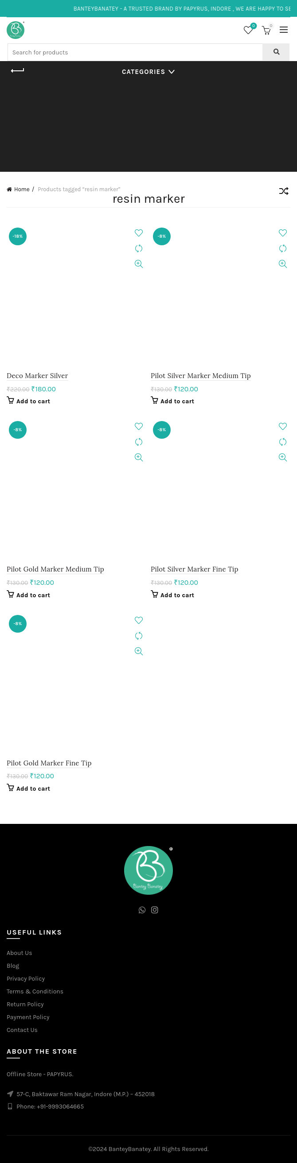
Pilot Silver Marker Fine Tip (194, 569)
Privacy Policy (26, 978)
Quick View (138, 264)
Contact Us (22, 1030)
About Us (19, 953)
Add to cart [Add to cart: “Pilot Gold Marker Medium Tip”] (33, 595)
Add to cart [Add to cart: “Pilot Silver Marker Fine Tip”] (177, 595)
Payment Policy (28, 1017)
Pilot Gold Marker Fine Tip (49, 763)
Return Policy (25, 1004)
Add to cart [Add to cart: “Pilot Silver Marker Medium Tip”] (177, 401)
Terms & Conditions (35, 991)
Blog (13, 966)
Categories (143, 72)
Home (22, 189)
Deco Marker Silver (37, 375)
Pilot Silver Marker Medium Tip (201, 375)
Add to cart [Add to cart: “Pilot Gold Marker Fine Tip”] (33, 788)
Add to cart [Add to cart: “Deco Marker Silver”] (33, 401)
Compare (138, 248)
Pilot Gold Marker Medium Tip (55, 569)
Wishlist (252, 26)
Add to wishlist (138, 233)
